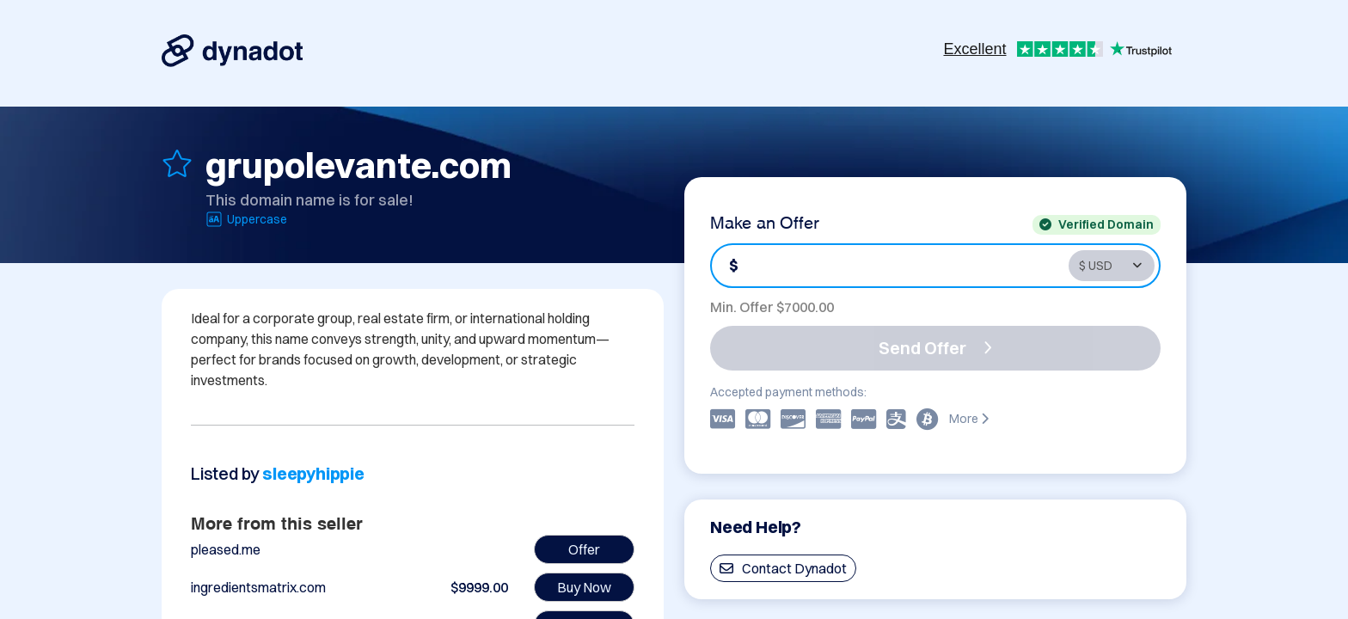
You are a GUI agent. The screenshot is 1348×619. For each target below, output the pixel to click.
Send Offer (935, 348)
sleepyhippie (313, 473)
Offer (584, 549)
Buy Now (584, 587)
